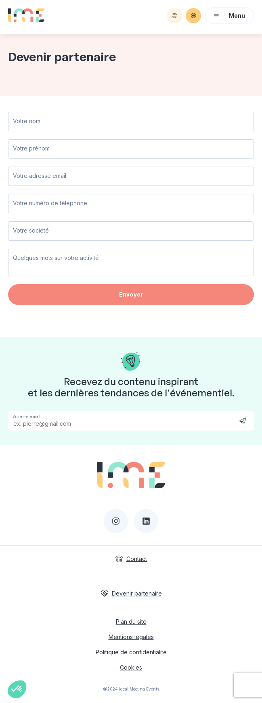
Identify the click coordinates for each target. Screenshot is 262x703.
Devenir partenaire (131, 594)
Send (242, 420)
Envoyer (131, 294)
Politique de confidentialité (131, 652)
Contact (131, 559)
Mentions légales (131, 636)
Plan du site (131, 621)
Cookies (131, 667)
